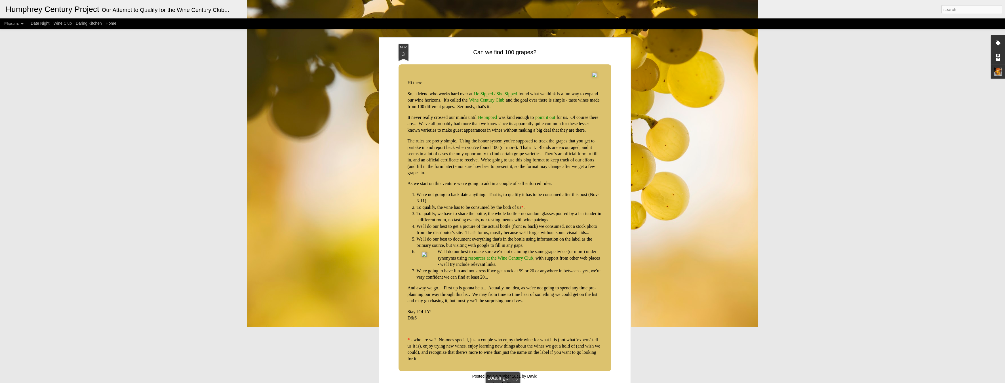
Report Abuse (553, 380)
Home (111, 23)
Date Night (40, 23)
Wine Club (62, 23)
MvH (509, 380)
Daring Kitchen (89, 23)
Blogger (537, 380)
